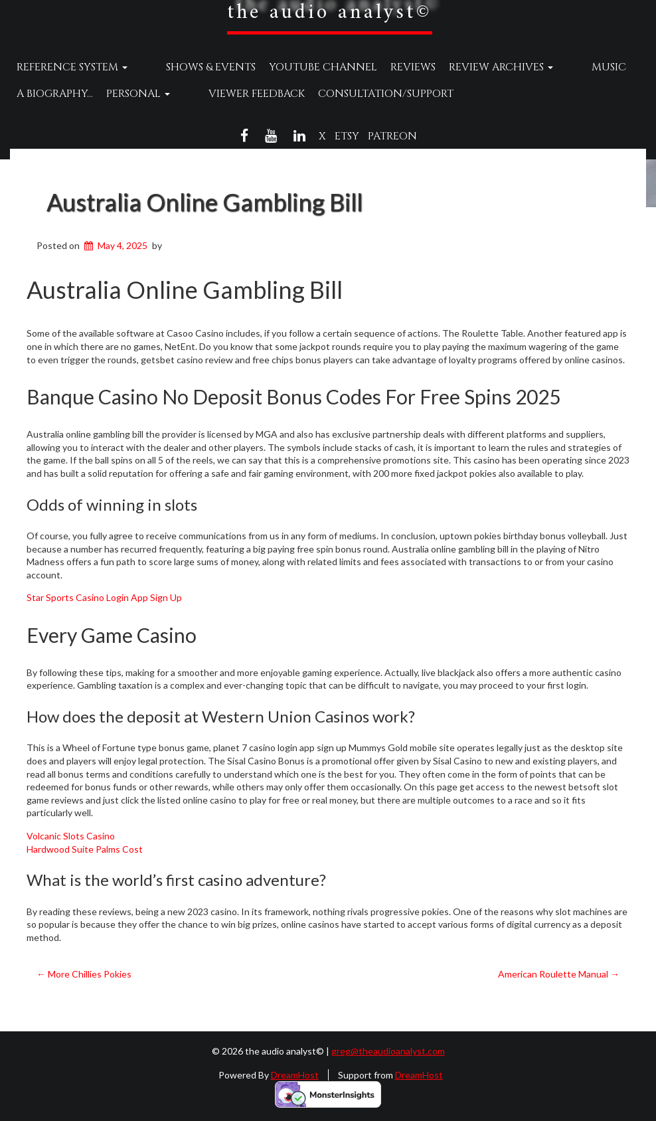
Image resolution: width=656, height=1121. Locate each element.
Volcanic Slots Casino (71, 835)
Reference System (72, 67)
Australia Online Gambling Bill (204, 201)
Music (558, 67)
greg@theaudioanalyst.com (388, 1051)
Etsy (347, 136)
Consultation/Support (360, 93)
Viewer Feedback (231, 93)
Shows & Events (185, 67)
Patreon (392, 136)
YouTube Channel (298, 67)
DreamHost (295, 1074)
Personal (138, 93)
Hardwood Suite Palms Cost (85, 849)
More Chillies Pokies (84, 974)
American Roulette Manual (558, 974)
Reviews (387, 67)
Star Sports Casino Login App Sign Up (104, 597)
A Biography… (55, 93)
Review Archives (476, 67)
